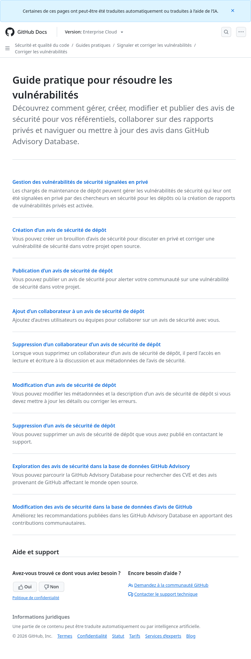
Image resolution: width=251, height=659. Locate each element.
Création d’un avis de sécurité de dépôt (59, 230)
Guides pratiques (93, 45)
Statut (118, 636)
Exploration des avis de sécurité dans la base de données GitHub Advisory (101, 466)
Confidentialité (92, 636)
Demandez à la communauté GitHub (168, 585)
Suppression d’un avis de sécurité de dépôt (63, 425)
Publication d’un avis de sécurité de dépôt (62, 270)
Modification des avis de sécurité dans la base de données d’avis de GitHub (102, 506)
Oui (25, 587)
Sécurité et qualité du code (42, 45)
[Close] (233, 10)
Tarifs (134, 636)
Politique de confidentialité (35, 597)
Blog (190, 636)
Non (51, 587)
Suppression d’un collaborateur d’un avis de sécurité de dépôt (86, 344)
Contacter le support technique (163, 594)
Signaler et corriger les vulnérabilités (154, 45)
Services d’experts (163, 636)
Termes (64, 636)
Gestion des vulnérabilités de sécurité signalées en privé (80, 182)
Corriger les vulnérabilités (41, 52)
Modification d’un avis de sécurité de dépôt (64, 385)
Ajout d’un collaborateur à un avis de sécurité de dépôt (78, 311)
